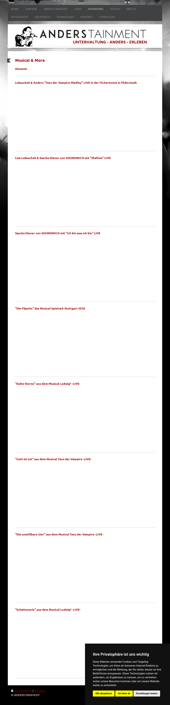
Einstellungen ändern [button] (147, 693)
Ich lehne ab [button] (124, 693)
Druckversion (22, 690)
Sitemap (39, 690)
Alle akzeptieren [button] (103, 693)
